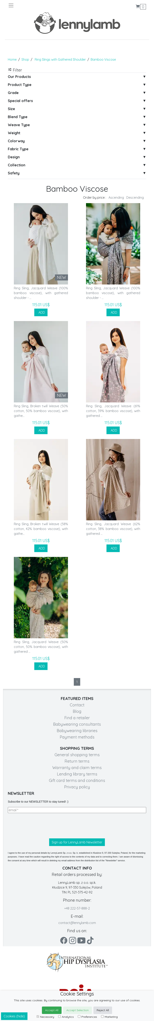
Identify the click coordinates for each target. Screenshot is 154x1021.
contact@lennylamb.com (77, 923)
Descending (135, 197)
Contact (77, 704)
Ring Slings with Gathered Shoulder (60, 59)
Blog (77, 711)
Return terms (77, 761)
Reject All (103, 1010)
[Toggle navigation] (42, 5)
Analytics (66, 1017)
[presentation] (38, 826)
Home (12, 59)
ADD (41, 312)
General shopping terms (77, 754)
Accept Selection (77, 1010)
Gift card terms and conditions (77, 780)
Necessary (45, 1017)
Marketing (109, 1017)
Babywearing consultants (77, 724)
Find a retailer (77, 717)
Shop (25, 59)
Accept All (51, 1010)
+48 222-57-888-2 (77, 908)
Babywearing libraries (77, 730)
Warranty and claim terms (77, 767)
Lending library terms (77, 773)
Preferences (87, 1017)
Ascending (116, 197)
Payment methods (77, 737)
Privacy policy (77, 786)
